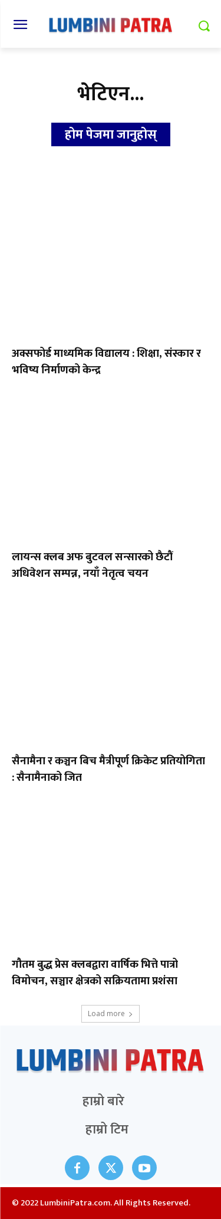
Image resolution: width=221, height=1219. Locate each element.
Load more (110, 1013)
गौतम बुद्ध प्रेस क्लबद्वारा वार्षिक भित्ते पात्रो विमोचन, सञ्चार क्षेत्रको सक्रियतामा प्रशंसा (95, 972)
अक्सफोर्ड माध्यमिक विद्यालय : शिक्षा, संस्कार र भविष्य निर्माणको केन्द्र (106, 361)
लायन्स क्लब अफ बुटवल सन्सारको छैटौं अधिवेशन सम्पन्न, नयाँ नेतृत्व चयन (92, 565)
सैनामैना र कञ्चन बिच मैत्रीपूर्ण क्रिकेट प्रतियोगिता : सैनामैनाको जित (108, 769)
